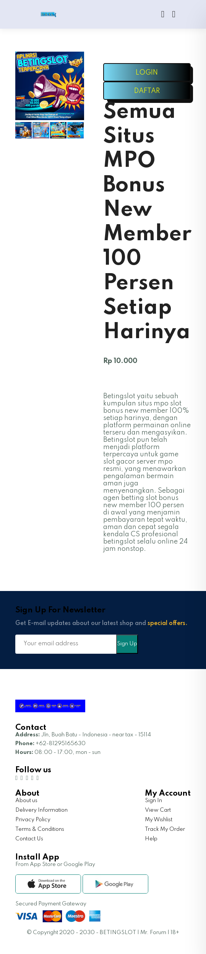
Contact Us (29, 839)
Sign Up (127, 643)
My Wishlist (158, 819)
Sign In (153, 800)
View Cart (158, 810)
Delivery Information (41, 810)
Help (151, 839)
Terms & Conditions (39, 829)
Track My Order (165, 829)
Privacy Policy (32, 819)
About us (26, 800)
